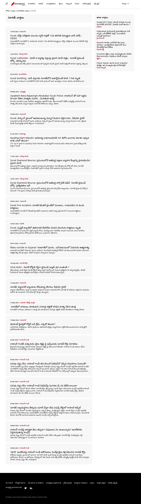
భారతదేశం (31, 4)
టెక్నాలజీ (69, 4)
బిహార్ (22, 224)
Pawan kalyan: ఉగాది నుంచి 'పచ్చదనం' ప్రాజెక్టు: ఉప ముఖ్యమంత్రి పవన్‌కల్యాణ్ (112, 64)
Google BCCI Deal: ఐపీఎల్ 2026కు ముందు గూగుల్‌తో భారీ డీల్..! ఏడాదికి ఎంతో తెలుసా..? (114, 23)
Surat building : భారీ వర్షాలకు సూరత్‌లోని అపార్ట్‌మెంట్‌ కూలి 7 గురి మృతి (45, 78)
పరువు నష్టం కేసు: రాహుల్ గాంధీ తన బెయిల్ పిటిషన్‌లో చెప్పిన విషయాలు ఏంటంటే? (48, 364)
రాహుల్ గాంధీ (24, 340)
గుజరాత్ (23, 32)
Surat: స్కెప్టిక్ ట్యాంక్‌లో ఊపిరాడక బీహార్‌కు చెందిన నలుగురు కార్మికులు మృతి (45, 228)
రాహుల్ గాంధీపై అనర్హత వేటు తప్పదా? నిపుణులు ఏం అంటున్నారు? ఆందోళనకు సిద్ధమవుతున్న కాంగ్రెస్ (46, 431)
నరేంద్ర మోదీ (23, 54)
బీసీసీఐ (99, 27)
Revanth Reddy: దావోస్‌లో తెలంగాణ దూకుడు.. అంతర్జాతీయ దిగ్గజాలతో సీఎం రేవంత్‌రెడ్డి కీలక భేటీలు (111, 45)
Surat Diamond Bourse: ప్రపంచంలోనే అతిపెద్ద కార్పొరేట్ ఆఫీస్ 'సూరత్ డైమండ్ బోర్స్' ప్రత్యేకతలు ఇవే (48, 184)
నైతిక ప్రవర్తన (67, 483)
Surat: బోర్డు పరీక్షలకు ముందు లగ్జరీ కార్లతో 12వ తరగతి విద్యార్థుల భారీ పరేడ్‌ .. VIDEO (46, 37)
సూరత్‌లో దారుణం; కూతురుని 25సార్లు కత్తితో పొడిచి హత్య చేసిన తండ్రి (43, 307)
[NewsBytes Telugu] (18, 4)
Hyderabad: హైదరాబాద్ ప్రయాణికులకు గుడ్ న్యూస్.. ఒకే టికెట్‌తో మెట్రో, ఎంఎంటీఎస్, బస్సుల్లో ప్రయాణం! (113, 33)
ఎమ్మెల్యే (22, 92)
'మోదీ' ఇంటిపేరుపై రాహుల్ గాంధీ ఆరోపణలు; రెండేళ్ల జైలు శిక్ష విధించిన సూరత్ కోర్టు (47, 452)
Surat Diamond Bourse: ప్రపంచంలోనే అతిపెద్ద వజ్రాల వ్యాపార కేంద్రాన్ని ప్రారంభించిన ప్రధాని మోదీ (50, 162)
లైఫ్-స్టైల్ (96, 4)
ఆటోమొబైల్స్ (86, 4)
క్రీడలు (61, 4)
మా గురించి (9, 483)
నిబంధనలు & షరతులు (36, 483)
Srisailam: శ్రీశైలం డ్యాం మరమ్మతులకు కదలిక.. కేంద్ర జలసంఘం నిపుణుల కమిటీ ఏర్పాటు (114, 55)
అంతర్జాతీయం (51, 4)
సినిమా (77, 4)
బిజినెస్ (40, 4)
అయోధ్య (22, 134)
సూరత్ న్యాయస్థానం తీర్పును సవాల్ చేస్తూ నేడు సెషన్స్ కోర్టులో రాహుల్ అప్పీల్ (45, 408)
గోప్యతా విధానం (20, 483)
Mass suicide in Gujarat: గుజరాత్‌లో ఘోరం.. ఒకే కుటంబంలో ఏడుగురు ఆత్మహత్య (49, 248)
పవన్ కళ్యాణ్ (101, 68)
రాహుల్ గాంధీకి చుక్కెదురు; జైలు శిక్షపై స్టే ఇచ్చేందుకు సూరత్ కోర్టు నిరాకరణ (44, 344)
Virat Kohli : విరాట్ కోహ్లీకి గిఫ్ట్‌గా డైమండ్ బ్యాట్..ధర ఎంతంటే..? (39, 267)
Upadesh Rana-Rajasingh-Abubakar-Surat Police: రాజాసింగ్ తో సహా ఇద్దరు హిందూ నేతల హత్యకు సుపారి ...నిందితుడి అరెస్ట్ (48, 97)
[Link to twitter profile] (25, 488)
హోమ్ (7, 11)
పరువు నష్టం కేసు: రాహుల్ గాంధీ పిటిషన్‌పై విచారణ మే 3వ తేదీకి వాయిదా (43, 386)
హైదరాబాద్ (100, 38)
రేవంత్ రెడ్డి (100, 50)
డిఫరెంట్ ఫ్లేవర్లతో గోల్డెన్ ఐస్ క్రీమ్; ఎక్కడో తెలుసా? (33, 324)
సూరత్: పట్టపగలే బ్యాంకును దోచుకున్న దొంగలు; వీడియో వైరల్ (38, 287)
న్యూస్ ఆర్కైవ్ (101, 483)
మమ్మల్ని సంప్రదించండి (53, 483)
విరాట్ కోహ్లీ (24, 263)
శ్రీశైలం (99, 59)
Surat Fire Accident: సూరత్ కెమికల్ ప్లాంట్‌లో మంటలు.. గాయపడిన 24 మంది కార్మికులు (47, 207)
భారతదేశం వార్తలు (23, 11)
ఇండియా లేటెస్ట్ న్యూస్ (27, 303)
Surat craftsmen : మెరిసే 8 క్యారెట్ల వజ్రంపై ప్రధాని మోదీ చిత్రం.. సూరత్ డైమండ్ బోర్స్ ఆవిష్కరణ (47, 60)
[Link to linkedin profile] (31, 488)
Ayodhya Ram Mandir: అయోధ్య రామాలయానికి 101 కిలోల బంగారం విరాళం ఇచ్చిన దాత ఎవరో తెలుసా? (49, 139)
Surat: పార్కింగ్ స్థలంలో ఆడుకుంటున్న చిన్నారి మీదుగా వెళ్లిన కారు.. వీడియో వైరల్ (47, 118)
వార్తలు (13, 11)
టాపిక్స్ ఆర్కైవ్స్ (112, 483)
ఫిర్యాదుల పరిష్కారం (81, 483)
